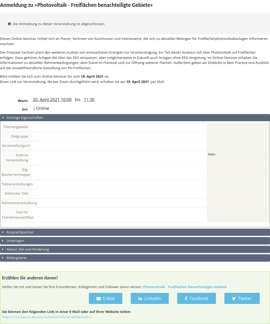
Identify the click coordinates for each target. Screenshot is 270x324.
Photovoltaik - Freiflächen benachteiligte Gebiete (185, 286)
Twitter (242, 298)
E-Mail (106, 298)
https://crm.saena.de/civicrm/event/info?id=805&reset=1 (47, 316)
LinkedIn (149, 298)
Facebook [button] (196, 298)
